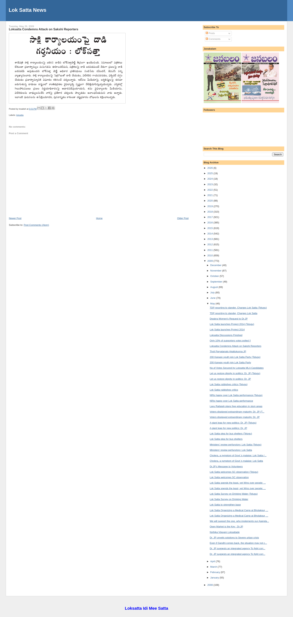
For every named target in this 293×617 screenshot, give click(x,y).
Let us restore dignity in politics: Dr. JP (230, 379)
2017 (210, 217)
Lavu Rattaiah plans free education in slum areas (236, 406)
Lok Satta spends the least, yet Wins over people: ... (238, 482)
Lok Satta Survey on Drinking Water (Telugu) (234, 493)
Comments (213, 39)
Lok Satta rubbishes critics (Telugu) (228, 384)
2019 (210, 206)
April (213, 561)
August (214, 287)
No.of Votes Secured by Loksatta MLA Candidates (236, 367)
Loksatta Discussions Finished (226, 335)
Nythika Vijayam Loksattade (225, 532)
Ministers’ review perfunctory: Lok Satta (231, 450)
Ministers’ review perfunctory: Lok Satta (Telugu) (235, 444)
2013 (210, 239)
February (215, 572)
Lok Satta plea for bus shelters (226, 439)
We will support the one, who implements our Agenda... (239, 521)
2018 (210, 211)
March (214, 566)
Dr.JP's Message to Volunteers (226, 466)
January (215, 577)
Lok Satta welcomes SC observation (229, 477)
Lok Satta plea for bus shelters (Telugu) (231, 433)
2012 (210, 244)
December (216, 265)
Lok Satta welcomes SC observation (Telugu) (234, 472)
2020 (210, 200)
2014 (210, 233)
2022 (210, 189)
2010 (210, 255)
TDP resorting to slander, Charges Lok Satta (233, 313)
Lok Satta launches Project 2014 (227, 329)
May (212, 303)
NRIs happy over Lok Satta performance (231, 400)
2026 (210, 168)
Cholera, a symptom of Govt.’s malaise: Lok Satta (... (238, 455)
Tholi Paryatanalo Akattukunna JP (228, 351)
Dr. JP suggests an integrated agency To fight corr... (237, 548)
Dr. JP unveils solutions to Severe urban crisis (234, 537)
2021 (210, 195)
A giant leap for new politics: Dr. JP (228, 428)
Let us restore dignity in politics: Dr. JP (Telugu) (235, 373)
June (213, 298)
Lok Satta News (27, 10)
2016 (210, 222)
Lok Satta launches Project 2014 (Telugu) (232, 324)
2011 (210, 250)
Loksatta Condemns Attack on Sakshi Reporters (43, 29)
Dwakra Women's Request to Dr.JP (229, 318)
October (215, 276)
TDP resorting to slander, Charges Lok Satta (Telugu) (238, 307)
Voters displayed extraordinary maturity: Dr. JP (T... (237, 411)
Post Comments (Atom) (36, 225)
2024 (210, 178)
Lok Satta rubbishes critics (224, 389)
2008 (210, 585)
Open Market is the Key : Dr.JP (226, 526)
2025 (210, 173)
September (216, 281)
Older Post (183, 218)
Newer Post (15, 218)
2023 (210, 184)
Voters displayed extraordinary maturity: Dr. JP (235, 417)
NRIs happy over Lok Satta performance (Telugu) (236, 395)
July (212, 292)
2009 (210, 260)
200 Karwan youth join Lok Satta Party (230, 362)
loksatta (20, 115)
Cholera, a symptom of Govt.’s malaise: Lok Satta (236, 460)
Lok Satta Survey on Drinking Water (229, 499)
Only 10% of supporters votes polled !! (230, 340)
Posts (210, 33)
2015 (210, 228)
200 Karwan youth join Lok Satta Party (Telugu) (235, 357)
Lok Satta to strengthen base (225, 504)
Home (99, 218)
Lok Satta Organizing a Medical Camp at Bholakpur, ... (239, 510)
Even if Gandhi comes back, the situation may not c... (238, 543)
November (216, 270)
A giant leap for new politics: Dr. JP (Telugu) (233, 422)
